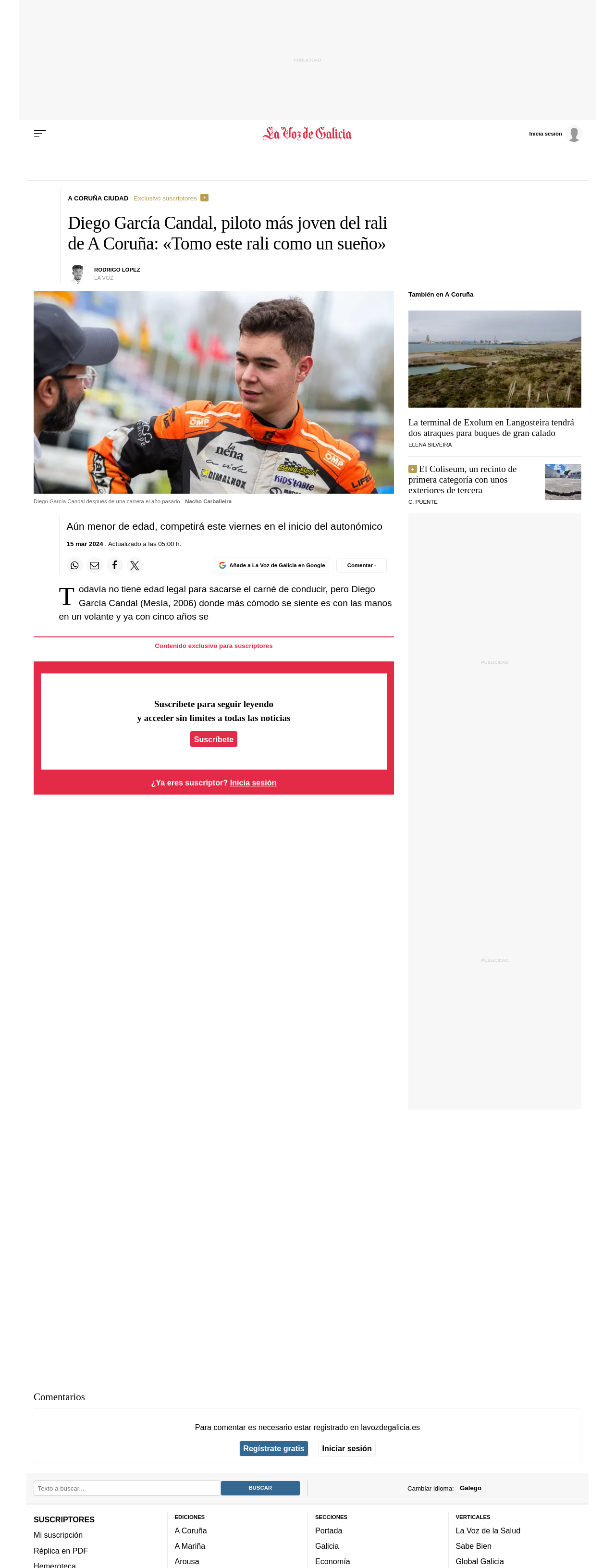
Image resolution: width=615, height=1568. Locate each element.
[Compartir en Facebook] (115, 565)
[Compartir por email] (94, 565)
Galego (470, 1488)
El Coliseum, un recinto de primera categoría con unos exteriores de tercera (462, 479)
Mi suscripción (58, 1535)
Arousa (187, 1561)
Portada (329, 1530)
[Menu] (39, 133)
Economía (332, 1561)
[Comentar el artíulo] (361, 565)
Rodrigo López (117, 270)
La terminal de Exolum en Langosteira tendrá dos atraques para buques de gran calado (491, 427)
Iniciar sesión (347, 1448)
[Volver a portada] (307, 133)
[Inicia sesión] (555, 133)
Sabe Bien (474, 1546)
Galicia (327, 1546)
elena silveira (430, 445)
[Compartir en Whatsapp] (75, 565)
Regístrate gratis (273, 1448)
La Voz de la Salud (488, 1530)
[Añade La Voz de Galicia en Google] (272, 565)
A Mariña (190, 1546)
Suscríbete (214, 738)
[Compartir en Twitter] (135, 565)
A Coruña (191, 1530)
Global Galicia (480, 1561)
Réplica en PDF (61, 1550)
